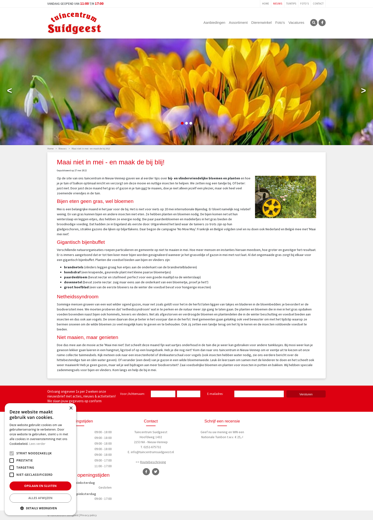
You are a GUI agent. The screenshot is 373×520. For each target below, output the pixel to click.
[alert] (40, 459)
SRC (313, 22)
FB (322, 22)
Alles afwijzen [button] (40, 498)
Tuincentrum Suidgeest (150, 432)
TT (155, 471)
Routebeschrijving (153, 462)
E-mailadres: (216, 394)
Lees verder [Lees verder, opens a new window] (37, 444)
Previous (9, 91)
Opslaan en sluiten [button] (40, 486)
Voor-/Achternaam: (132, 394)
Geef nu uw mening (214, 432)
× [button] (71, 408)
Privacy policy (88, 515)
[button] (40, 508)
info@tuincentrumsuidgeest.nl (152, 452)
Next (363, 91)
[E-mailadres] (259, 393)
